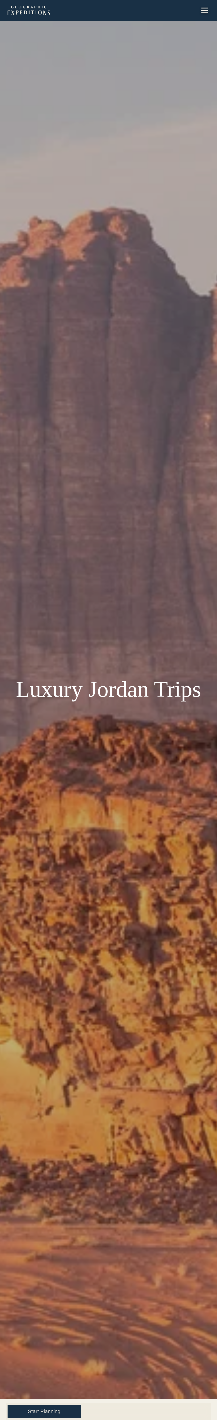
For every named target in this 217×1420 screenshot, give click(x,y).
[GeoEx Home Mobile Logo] (29, 10)
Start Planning (44, 1411)
